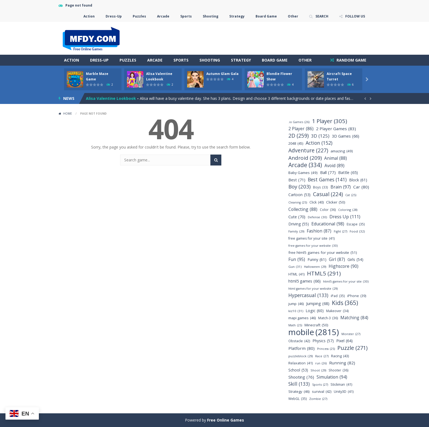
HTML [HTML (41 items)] (296, 274)
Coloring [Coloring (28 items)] (347, 209)
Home (67, 113)
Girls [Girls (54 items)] (355, 259)
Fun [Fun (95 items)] (296, 259)
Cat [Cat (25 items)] (350, 195)
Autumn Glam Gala (222, 73)
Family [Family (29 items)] (296, 231)
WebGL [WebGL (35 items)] (297, 398)
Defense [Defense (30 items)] (317, 217)
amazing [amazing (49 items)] (342, 151)
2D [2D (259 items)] (298, 135)
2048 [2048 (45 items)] (295, 143)
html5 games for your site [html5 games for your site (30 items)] (346, 281)
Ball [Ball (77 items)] (328, 172)
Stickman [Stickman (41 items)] (341, 384)
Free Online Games (225, 420)
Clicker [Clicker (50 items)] (335, 202)
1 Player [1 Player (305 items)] (329, 121)
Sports (186, 16)
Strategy (237, 16)
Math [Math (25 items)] (295, 325)
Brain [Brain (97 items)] (341, 187)
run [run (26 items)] (321, 363)
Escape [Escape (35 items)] (356, 224)
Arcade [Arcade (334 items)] (305, 165)
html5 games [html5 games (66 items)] (304, 281)
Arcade (163, 16)
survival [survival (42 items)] (321, 391)
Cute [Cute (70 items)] (296, 216)
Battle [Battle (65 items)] (348, 172)
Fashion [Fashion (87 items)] (319, 231)
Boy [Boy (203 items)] (299, 186)
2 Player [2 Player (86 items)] (301, 128)
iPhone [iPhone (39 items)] (356, 295)
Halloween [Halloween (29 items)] (315, 266)
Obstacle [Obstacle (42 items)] (299, 341)
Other (293, 16)
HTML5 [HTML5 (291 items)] (324, 273)
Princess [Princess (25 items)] (326, 348)
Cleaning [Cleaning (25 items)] (297, 202)
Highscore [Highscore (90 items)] (343, 266)
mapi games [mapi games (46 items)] (302, 318)
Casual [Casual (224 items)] (328, 194)
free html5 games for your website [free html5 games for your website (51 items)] (322, 252)
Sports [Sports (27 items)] (320, 384)
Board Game (266, 16)
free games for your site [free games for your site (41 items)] (311, 238)
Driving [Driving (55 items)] (298, 223)
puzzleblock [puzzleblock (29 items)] (300, 356)
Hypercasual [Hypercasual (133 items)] (308, 295)
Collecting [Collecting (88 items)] (302, 209)
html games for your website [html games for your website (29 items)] (313, 288)
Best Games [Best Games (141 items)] (327, 179)
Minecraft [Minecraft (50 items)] (316, 325)
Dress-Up (114, 16)
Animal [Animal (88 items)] (335, 158)
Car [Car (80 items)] (361, 187)
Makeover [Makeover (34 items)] (337, 310)
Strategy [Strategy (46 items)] (298, 391)
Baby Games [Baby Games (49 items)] (303, 172)
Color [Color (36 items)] (328, 209)
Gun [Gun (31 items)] (295, 266)
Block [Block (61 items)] (358, 179)
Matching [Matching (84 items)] (354, 317)
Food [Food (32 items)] (357, 231)
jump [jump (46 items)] (296, 303)
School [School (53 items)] (298, 370)
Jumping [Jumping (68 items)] (317, 303)
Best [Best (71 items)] (296, 179)
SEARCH (321, 16)
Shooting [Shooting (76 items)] (301, 377)
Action (89, 16)
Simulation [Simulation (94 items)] (332, 377)
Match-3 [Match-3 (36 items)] (328, 318)
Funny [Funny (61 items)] (317, 259)
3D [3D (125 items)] (320, 135)
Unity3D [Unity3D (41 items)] (343, 391)
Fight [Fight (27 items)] (340, 231)
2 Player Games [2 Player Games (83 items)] (336, 128)
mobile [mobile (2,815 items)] (313, 332)
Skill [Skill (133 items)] (299, 383)
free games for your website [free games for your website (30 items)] (313, 245)
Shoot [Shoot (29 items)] (318, 370)
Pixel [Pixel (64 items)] (344, 340)
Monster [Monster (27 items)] (350, 333)
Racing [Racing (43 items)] (340, 356)
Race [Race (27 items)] (322, 356)
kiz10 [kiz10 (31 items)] (295, 310)
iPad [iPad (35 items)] (338, 295)
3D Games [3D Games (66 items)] (345, 136)
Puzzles (139, 16)
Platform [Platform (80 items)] (301, 348)
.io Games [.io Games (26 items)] (298, 121)
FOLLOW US (355, 16)
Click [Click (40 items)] (316, 202)
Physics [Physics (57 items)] (323, 340)
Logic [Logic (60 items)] (315, 310)
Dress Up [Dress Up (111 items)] (344, 216)
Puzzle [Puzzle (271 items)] (352, 347)
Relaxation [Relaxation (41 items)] (300, 363)
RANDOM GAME (350, 60)
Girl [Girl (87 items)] (337, 259)
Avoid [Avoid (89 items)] (334, 165)
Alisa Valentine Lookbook (111, 98)
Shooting (210, 16)
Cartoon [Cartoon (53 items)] (299, 194)
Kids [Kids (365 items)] (345, 302)
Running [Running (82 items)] (342, 362)
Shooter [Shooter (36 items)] (338, 370)
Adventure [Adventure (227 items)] (308, 150)
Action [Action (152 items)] (319, 143)
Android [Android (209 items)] (305, 158)
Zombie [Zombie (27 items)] (318, 398)
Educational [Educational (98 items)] (327, 223)
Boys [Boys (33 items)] (320, 187)
